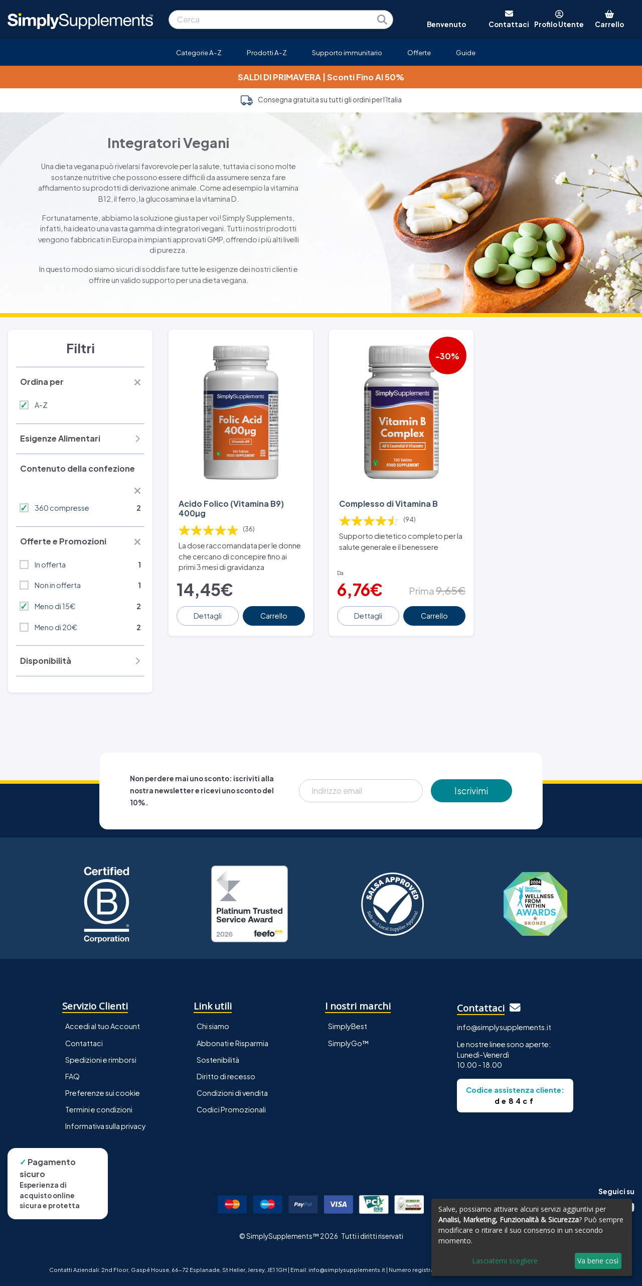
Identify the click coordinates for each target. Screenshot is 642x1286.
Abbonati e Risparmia (232, 1043)
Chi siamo (213, 1026)
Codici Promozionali (231, 1109)
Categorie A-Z (199, 52)
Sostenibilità (218, 1059)
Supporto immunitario (347, 52)
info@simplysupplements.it (504, 1027)
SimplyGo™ (348, 1043)
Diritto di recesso (226, 1076)
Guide (465, 52)
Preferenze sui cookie (102, 1092)
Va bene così (597, 1260)
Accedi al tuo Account (102, 1026)
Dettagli (208, 615)
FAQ (72, 1076)
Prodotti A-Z (267, 52)
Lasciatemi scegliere (505, 1260)
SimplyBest (347, 1026)
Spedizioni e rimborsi (100, 1059)
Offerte (419, 52)
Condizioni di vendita (232, 1092)
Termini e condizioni (98, 1109)
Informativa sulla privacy (105, 1125)
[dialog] (531, 1237)
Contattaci (84, 1043)
